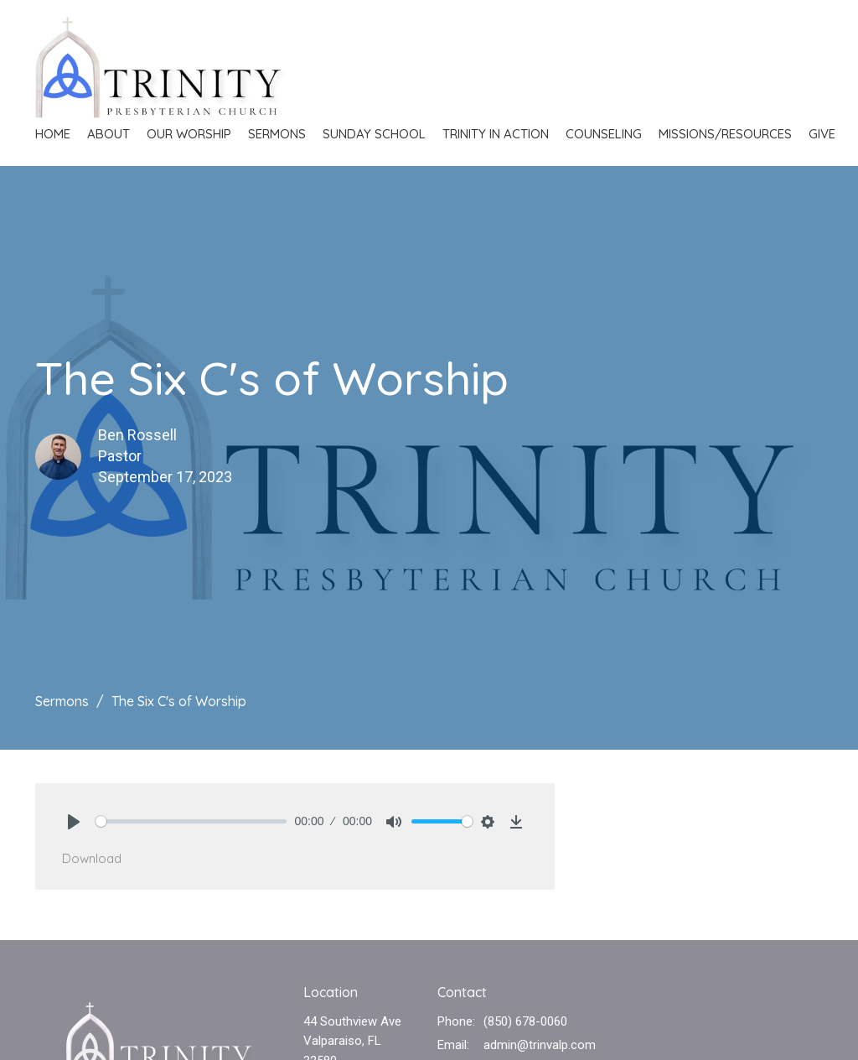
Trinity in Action (495, 134)
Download (91, 858)
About (108, 134)
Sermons (277, 134)
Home (52, 134)
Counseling (604, 134)
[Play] (73, 821)
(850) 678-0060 (525, 1021)
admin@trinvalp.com (539, 1044)
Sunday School (374, 134)
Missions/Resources (725, 134)
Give (822, 134)
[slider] (191, 821)
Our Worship (189, 134)
